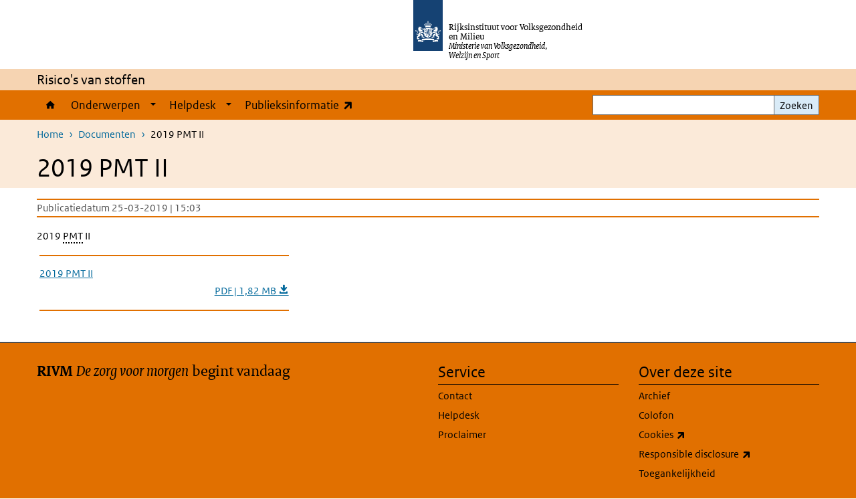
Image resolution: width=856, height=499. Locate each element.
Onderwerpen (105, 105)
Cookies (691, 435)
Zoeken (796, 105)
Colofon (656, 415)
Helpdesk (192, 105)
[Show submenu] (153, 105)
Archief (654, 395)
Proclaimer (462, 434)
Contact (455, 395)
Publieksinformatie (302, 104)
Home (50, 105)
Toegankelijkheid (677, 473)
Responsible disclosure (724, 454)
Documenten (107, 134)
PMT (73, 235)
